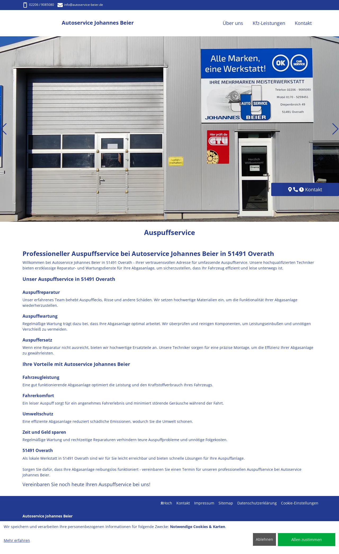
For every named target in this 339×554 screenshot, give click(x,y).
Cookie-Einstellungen (299, 503)
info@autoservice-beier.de (80, 4)
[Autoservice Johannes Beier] (42, 23)
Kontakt (183, 503)
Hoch (166, 503)
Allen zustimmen (306, 539)
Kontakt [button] (303, 23)
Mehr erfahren (17, 540)
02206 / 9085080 (38, 4)
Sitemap (225, 503)
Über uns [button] (233, 23)
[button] (3, 129)
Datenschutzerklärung (257, 503)
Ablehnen (264, 539)
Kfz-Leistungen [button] (269, 23)
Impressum (204, 503)
